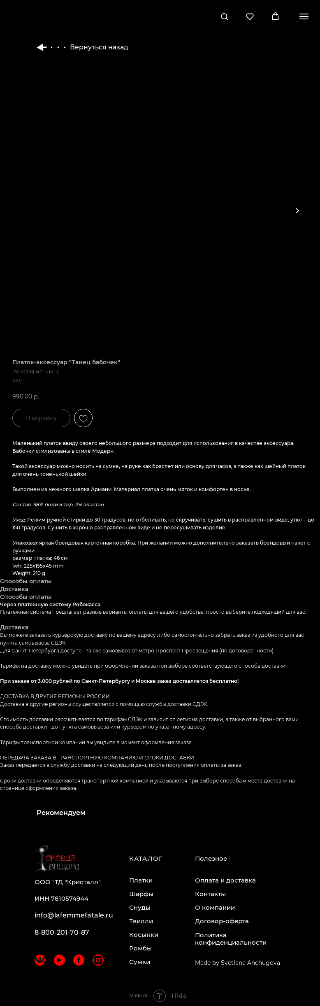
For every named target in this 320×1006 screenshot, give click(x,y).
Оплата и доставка (225, 880)
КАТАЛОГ (146, 858)
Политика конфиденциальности (231, 938)
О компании (215, 907)
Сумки (139, 962)
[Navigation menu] (303, 16)
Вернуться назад (82, 47)
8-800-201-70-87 (62, 932)
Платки (141, 880)
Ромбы (140, 948)
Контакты (210, 894)
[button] (224, 16)
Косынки (143, 934)
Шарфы (141, 894)
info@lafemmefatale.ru (74, 915)
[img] (40, 960)
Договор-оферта (222, 921)
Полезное (211, 858)
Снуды (140, 907)
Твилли (141, 921)
